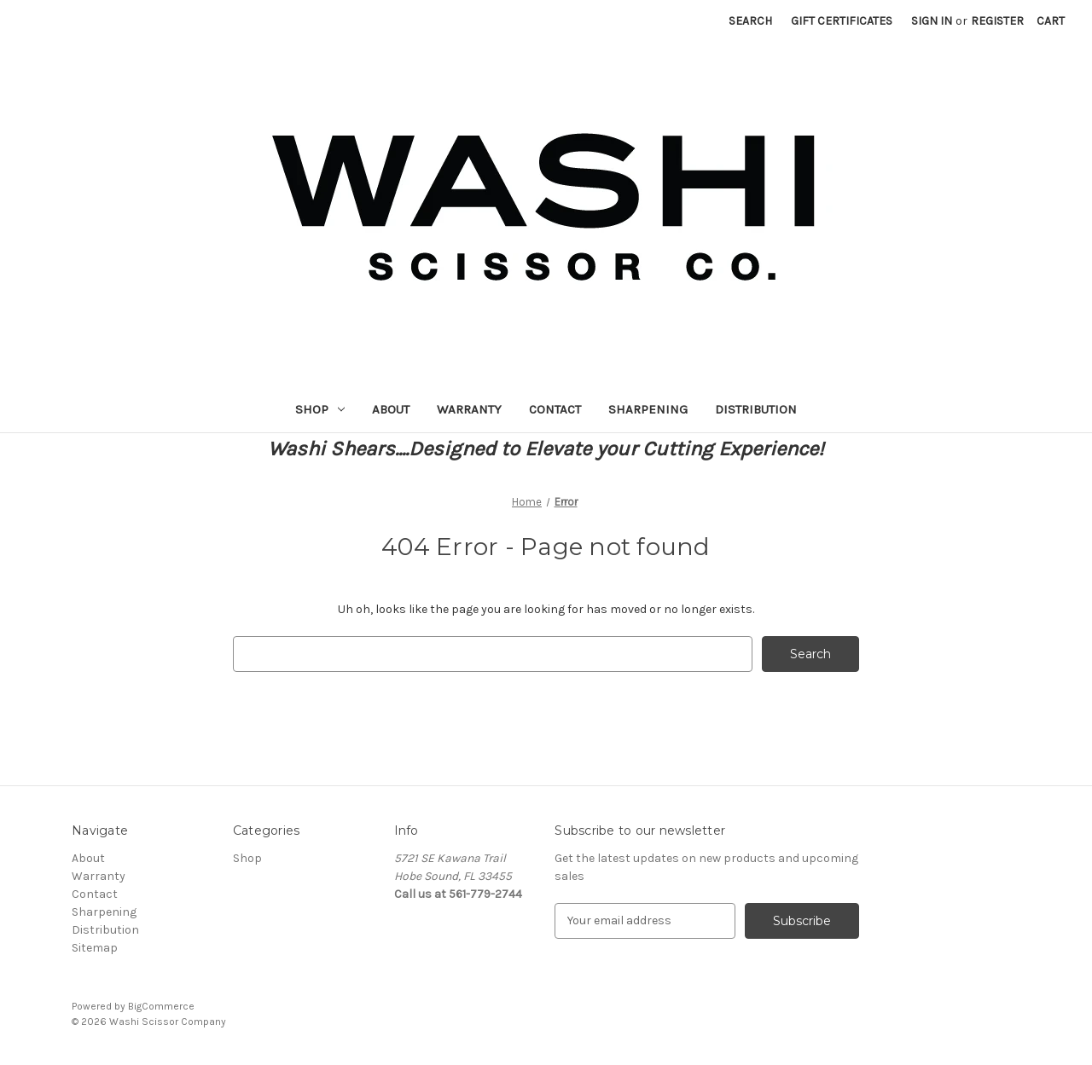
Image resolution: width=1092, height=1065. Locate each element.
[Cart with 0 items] (1050, 21)
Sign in (931, 21)
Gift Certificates (841, 21)
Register (997, 21)
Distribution (756, 409)
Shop (320, 409)
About (391, 409)
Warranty (469, 409)
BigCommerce (161, 1006)
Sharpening (648, 409)
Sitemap (95, 948)
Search (750, 21)
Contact (555, 409)
